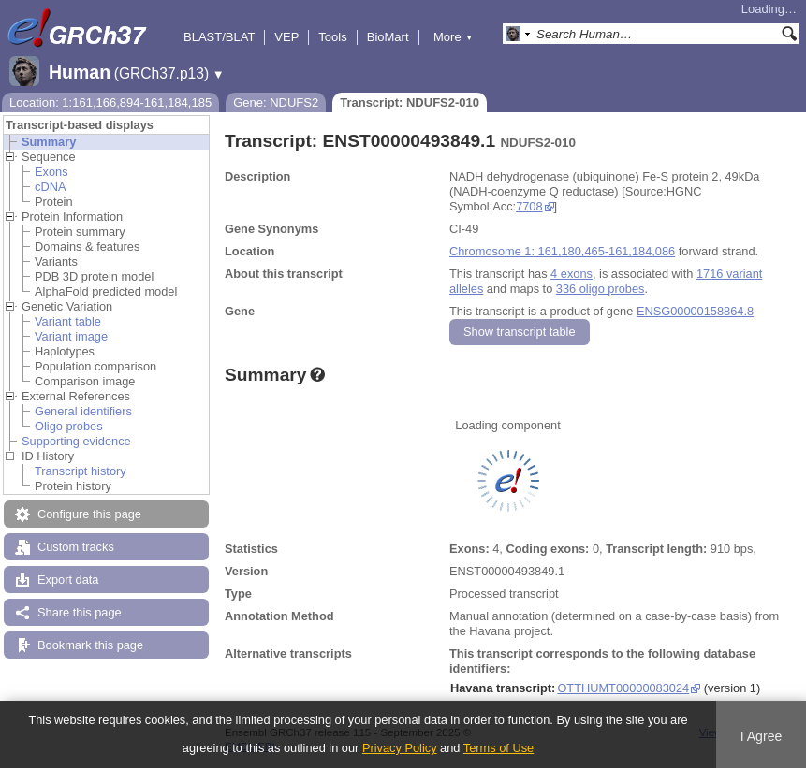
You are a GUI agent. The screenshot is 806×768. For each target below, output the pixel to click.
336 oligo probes (600, 289)
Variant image (71, 336)
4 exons (571, 274)
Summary (49, 142)
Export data (67, 579)
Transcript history (80, 471)
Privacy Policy (399, 748)
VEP (286, 37)
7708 (529, 206)
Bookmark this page (90, 645)
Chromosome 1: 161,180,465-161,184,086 (562, 251)
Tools (332, 37)
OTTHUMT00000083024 (623, 688)
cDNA (50, 187)
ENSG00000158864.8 (695, 311)
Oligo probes (69, 426)
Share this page (79, 612)
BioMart (388, 37)
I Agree (761, 736)
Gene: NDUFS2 (275, 102)
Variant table (68, 321)
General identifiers (83, 411)
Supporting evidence (76, 441)
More (453, 37)
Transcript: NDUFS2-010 (409, 102)
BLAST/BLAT (219, 37)
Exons (51, 172)
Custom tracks (75, 547)
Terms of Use (498, 748)
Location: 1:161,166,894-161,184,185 (110, 102)
